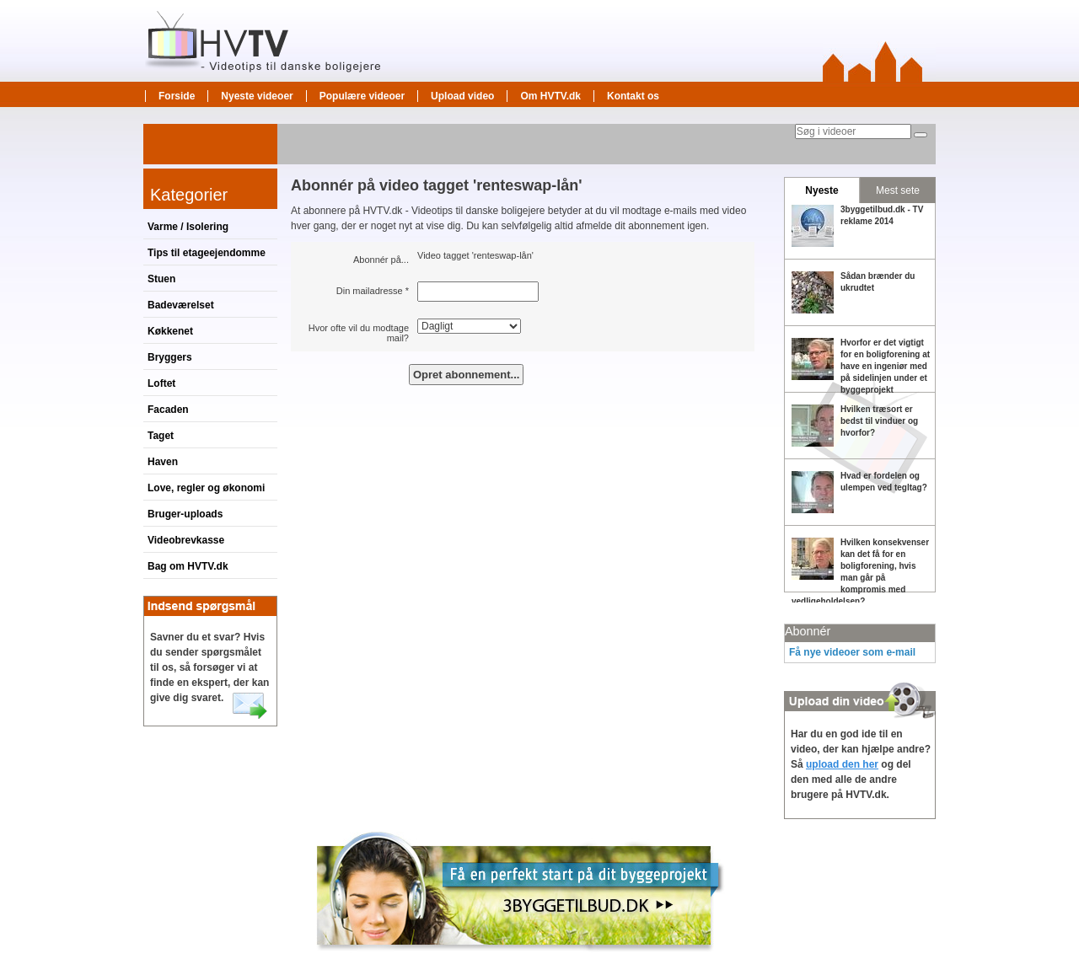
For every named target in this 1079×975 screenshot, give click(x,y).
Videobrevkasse (186, 540)
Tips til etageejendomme (207, 253)
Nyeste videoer (257, 96)
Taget (161, 436)
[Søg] (920, 134)
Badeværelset (181, 305)
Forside (176, 96)
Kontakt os (633, 96)
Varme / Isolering (188, 227)
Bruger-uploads (185, 514)
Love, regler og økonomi (206, 488)
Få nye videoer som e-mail (852, 652)
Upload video (462, 96)
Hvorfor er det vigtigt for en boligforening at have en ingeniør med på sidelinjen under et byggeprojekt (885, 366)
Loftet (161, 383)
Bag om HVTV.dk (188, 566)
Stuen (161, 279)
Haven (163, 462)
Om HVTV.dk (550, 96)
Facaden (168, 409)
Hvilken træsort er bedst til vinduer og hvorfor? (879, 420)
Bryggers (170, 357)
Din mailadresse (369, 291)
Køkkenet (170, 331)
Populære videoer (362, 96)
